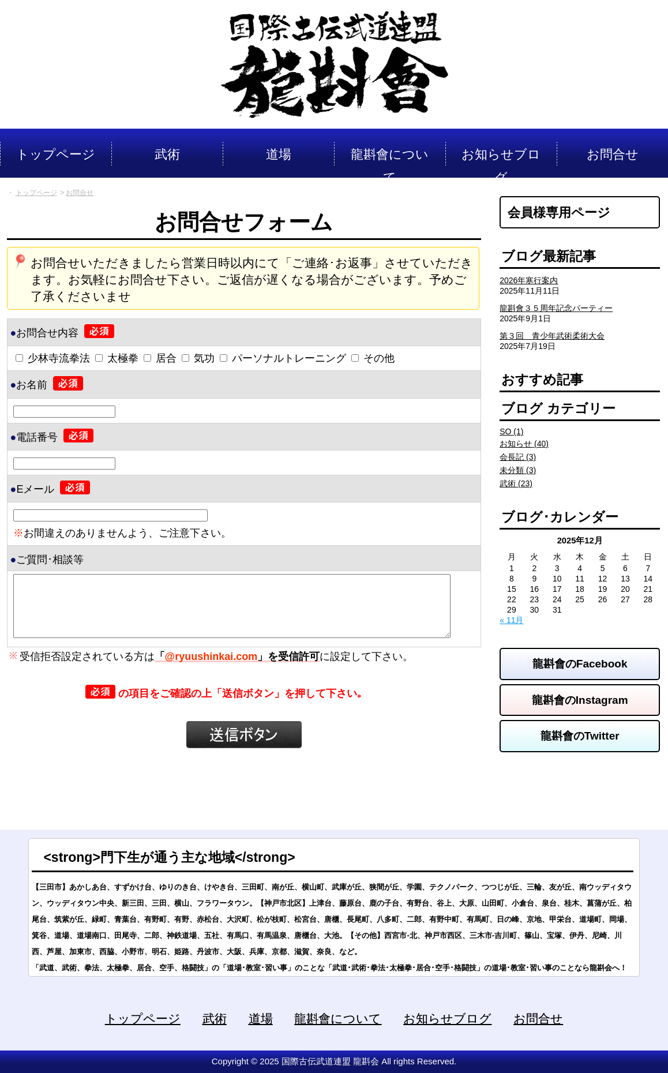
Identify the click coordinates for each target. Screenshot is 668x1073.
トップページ (143, 1018)
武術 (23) (516, 483)
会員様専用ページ (559, 212)
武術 (214, 1018)
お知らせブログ (447, 1018)
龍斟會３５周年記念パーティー (556, 308)
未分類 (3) (518, 470)
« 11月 (511, 620)
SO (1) (511, 431)
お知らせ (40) (524, 443)
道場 (261, 1018)
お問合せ (538, 1018)
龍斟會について (337, 1018)
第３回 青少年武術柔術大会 (552, 335)
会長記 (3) (518, 457)
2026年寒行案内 (529, 280)
